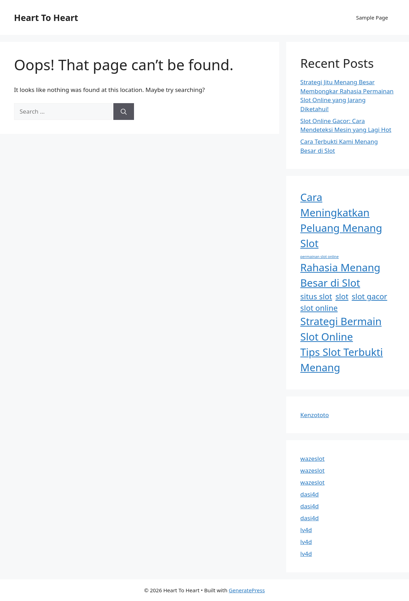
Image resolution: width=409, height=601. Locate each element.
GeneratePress (247, 590)
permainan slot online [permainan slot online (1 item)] (319, 256)
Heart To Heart (46, 17)
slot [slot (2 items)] (342, 296)
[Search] (123, 111)
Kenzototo (314, 415)
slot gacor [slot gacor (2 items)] (369, 296)
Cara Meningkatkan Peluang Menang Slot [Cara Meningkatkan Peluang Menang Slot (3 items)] (341, 220)
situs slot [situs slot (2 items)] (316, 296)
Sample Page (372, 17)
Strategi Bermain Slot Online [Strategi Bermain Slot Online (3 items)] (340, 329)
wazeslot (312, 459)
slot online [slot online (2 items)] (319, 308)
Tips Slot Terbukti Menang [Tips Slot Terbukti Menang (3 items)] (341, 359)
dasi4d (309, 494)
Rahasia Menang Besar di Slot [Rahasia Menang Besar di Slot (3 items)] (340, 275)
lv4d (306, 530)
